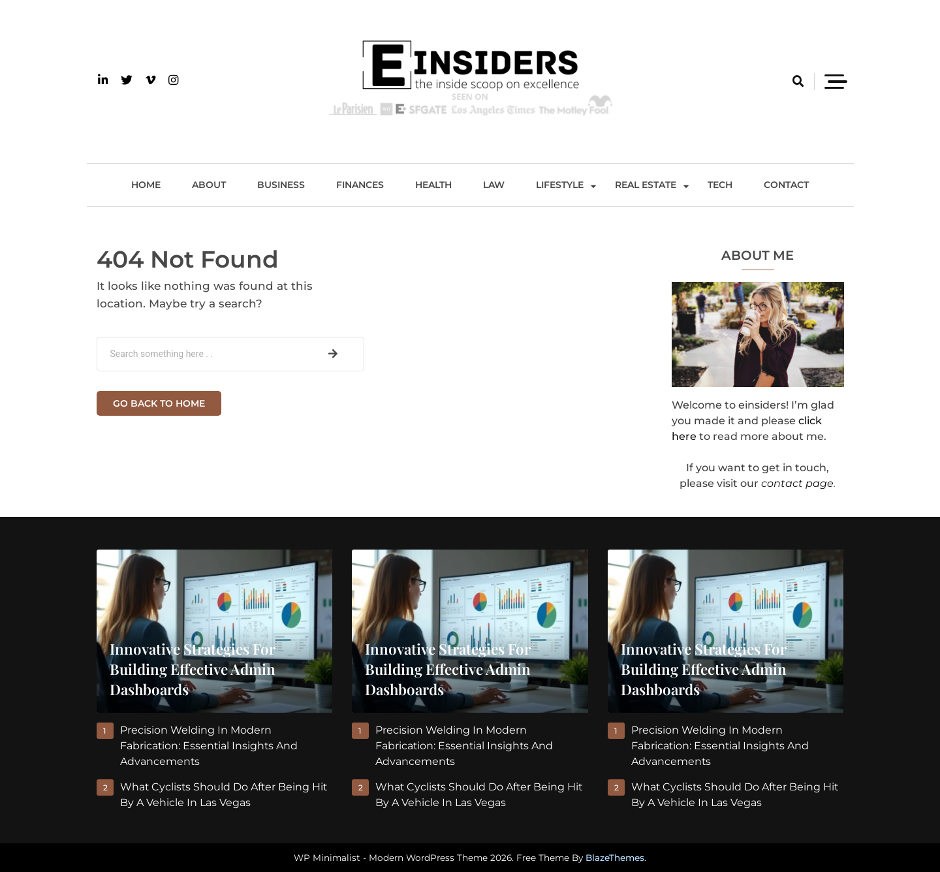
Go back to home (159, 403)
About (209, 185)
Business (281, 185)
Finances (360, 185)
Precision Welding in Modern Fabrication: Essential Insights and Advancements (210, 746)
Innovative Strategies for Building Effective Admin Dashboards (192, 669)
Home (146, 185)
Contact (786, 185)
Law (494, 185)
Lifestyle (560, 185)
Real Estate (645, 185)
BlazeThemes (615, 857)
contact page (797, 483)
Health (433, 185)
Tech (720, 185)
